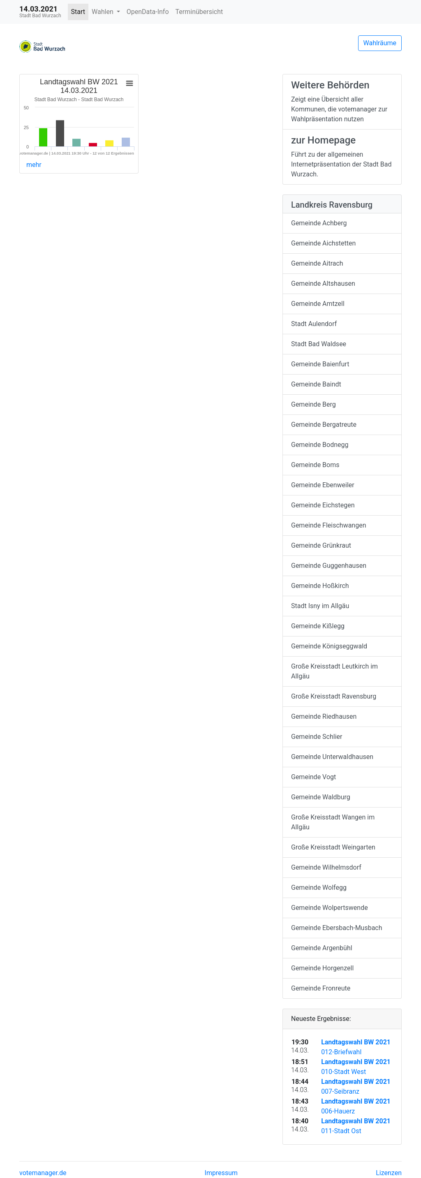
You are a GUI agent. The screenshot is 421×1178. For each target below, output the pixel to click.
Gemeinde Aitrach (317, 263)
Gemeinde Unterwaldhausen (332, 757)
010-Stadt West (343, 1072)
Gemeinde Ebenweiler (322, 485)
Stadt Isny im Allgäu (320, 606)
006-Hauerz (338, 1111)
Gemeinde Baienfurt (320, 364)
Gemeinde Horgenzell (322, 968)
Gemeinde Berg (313, 404)
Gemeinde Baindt (316, 384)
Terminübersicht (199, 12)
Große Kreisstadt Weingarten (333, 847)
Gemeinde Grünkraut (321, 545)
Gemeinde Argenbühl (321, 948)
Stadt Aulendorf (314, 324)
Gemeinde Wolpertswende (329, 908)
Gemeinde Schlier (316, 737)
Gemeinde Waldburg (320, 797)
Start (78, 12)
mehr (34, 165)
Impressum (221, 1173)
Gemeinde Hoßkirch (320, 586)
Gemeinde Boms (315, 465)
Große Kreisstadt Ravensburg (333, 696)
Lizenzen (389, 1173)
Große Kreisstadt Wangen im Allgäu (333, 822)
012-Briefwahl (341, 1052)
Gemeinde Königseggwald (329, 646)
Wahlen (103, 12)
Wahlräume (380, 43)
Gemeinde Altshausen (323, 283)
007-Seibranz (340, 1091)
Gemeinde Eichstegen (323, 505)
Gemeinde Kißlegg (318, 626)
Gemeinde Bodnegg (320, 445)
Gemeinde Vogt (313, 777)
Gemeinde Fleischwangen (328, 525)
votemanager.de (42, 1173)
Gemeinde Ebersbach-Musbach (336, 928)
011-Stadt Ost (341, 1131)
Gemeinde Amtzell (318, 304)
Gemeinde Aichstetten (323, 243)
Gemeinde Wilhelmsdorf (326, 867)
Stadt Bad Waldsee (318, 344)
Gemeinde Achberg (319, 223)
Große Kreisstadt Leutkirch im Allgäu (334, 671)
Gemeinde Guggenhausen (328, 565)
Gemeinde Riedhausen (323, 716)
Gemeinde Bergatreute (323, 424)
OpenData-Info (148, 12)
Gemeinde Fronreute (320, 988)
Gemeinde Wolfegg (319, 887)
